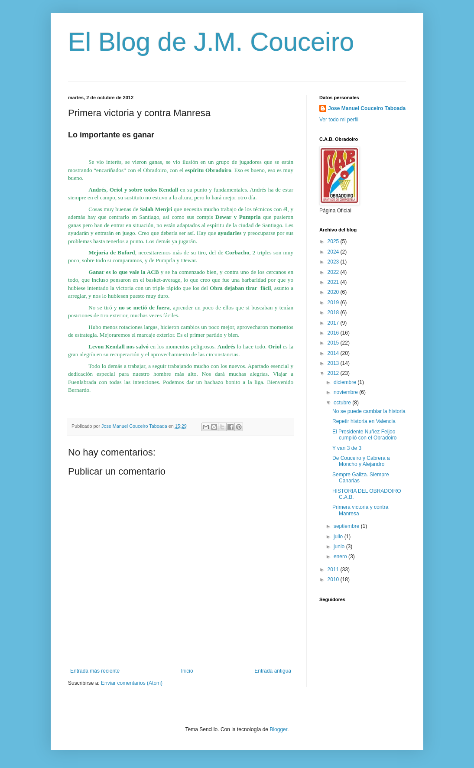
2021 (334, 282)
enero (341, 556)
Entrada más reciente (95, 671)
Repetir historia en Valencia (364, 421)
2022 (334, 272)
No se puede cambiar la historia (369, 411)
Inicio (187, 671)
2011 (334, 569)
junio (340, 546)
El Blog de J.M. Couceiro (211, 41)
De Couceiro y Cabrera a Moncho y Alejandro (361, 461)
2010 (334, 579)
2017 (334, 323)
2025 (334, 241)
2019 (334, 302)
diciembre (345, 382)
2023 (334, 262)
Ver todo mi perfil (338, 120)
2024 (334, 252)
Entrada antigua (272, 671)
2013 (334, 363)
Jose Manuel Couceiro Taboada (367, 108)
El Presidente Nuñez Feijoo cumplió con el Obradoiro (364, 435)
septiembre (347, 526)
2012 (334, 373)
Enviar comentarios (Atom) (131, 683)
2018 (334, 312)
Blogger (278, 729)
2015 (334, 343)
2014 (334, 353)
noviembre (346, 392)
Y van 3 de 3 (346, 448)
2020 (334, 292)
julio (339, 537)
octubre (343, 403)
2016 (334, 333)
